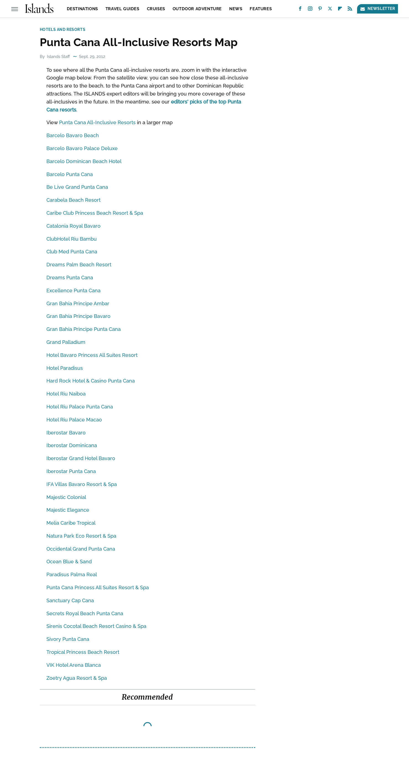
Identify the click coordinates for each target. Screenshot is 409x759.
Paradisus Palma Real (71, 574)
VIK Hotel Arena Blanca (73, 665)
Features (261, 8)
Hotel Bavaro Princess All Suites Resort (92, 355)
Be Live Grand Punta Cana (77, 187)
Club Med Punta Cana (71, 251)
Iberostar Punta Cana (71, 471)
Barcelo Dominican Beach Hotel (84, 161)
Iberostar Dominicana (71, 445)
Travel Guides (122, 8)
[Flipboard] (340, 9)
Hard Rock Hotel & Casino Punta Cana (90, 381)
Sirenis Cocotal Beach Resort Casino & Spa (96, 626)
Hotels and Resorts (63, 29)
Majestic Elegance (67, 510)
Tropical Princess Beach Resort (82, 652)
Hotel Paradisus (64, 368)
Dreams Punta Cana (69, 277)
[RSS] (350, 9)
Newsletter (377, 8)
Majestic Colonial (66, 497)
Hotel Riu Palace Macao (74, 420)
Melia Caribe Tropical (71, 523)
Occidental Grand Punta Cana (80, 549)
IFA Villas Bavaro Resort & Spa (81, 484)
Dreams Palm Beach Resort (78, 264)
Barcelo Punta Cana (69, 174)
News (235, 8)
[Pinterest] (320, 9)
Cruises (156, 8)
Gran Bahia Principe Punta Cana (83, 329)
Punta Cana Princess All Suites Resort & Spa (97, 587)
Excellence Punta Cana (73, 290)
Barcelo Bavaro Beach (72, 135)
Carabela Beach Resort (73, 200)
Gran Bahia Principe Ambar (77, 303)
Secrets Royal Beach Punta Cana (84, 613)
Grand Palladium (65, 342)
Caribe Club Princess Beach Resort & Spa (94, 213)
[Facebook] (300, 9)
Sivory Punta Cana (67, 639)
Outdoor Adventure (197, 8)
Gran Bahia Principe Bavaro (78, 316)
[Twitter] (330, 9)
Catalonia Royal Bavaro (73, 226)
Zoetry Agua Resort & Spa (76, 678)
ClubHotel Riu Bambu (71, 239)
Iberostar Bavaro (66, 433)
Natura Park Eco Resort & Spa (81, 536)
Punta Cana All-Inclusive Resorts (97, 122)
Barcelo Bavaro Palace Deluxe (82, 148)
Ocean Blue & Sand (69, 561)
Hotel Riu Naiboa (66, 394)
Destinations (82, 8)
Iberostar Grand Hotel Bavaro (80, 458)
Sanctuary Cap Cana (70, 600)
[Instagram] (310, 9)
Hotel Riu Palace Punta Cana (79, 407)
